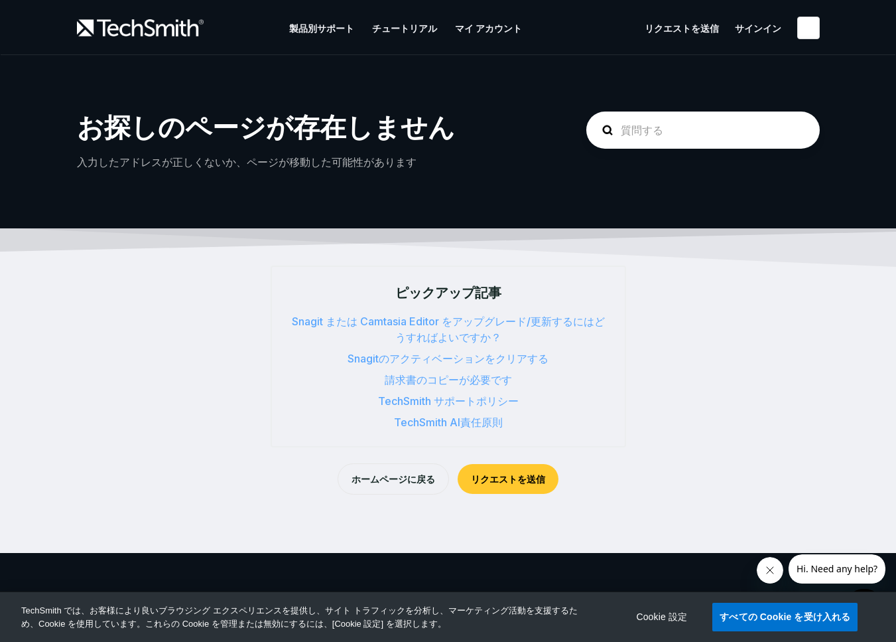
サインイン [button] (758, 28)
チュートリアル (404, 28)
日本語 (808, 28)
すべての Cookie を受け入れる (785, 616)
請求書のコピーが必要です (448, 379)
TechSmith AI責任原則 (448, 422)
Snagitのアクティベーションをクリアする (448, 358)
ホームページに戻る (393, 479)
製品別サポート (321, 28)
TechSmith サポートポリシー (448, 401)
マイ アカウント (488, 28)
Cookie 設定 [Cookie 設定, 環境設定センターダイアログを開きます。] (661, 616)
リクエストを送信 (682, 28)
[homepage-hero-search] (703, 130)
